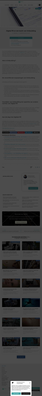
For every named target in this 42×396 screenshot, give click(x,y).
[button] (29, 382)
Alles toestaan (16, 393)
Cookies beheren (26, 393)
